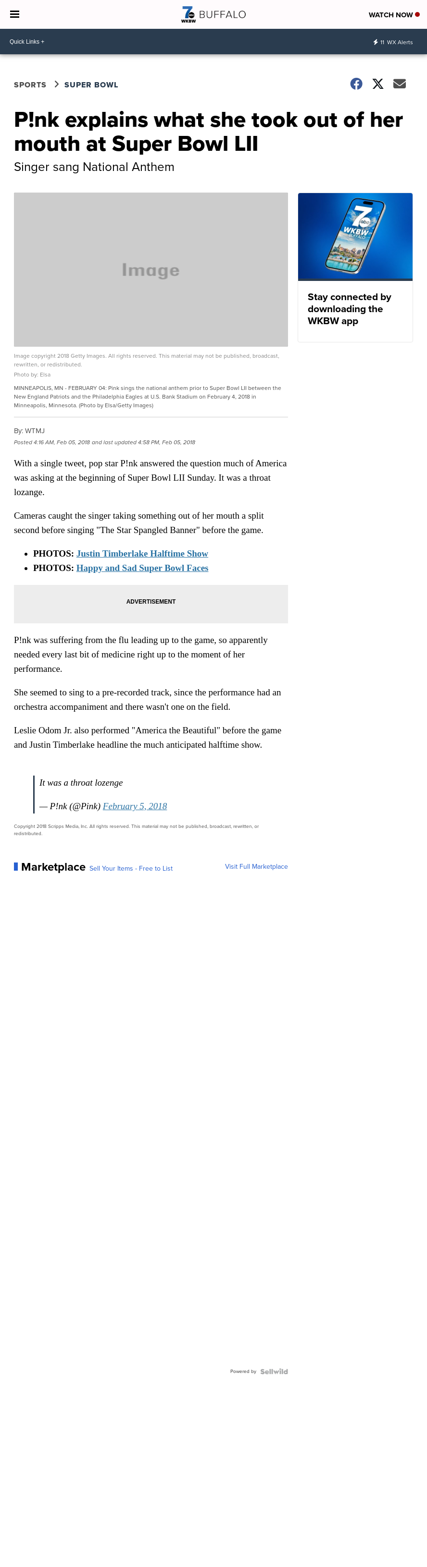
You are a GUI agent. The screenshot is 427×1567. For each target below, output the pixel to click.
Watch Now (394, 15)
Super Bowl (91, 84)
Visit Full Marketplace (256, 866)
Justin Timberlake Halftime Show (142, 553)
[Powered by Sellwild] (274, 1371)
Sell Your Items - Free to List (131, 868)
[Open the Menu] (14, 14)
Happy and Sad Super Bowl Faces (142, 568)
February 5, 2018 (135, 806)
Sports (30, 84)
